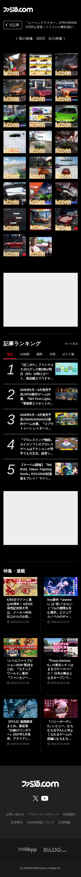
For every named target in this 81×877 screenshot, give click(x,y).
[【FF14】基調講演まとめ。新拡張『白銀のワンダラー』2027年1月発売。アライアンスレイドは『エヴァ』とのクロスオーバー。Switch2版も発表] (20, 708)
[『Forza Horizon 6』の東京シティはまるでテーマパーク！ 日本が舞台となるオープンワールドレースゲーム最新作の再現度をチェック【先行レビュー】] (61, 647)
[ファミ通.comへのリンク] (18, 9)
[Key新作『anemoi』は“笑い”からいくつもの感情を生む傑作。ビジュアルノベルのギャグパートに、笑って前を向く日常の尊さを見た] (61, 586)
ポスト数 (68, 354)
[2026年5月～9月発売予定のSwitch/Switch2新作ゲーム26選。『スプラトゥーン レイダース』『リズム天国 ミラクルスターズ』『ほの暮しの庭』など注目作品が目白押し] (66, 419)
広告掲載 (64, 822)
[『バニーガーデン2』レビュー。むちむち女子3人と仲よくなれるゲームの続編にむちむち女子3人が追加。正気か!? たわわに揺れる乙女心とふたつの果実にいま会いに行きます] (61, 708)
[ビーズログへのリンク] (55, 849)
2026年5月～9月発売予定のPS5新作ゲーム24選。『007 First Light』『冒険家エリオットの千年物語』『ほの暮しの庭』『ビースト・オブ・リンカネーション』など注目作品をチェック (36, 397)
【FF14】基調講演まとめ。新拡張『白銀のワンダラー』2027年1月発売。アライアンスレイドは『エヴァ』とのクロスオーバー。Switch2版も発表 (20, 730)
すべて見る (71, 343)
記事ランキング (22, 343)
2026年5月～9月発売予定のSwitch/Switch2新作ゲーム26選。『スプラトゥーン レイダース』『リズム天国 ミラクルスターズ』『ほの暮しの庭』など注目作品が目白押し (37, 422)
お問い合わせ (15, 814)
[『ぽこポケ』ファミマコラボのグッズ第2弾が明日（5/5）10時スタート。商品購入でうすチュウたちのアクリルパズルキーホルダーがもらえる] (66, 369)
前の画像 (26, 38)
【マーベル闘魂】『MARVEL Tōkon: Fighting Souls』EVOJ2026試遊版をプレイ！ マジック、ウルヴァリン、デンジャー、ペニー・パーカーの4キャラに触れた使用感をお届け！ (36, 472)
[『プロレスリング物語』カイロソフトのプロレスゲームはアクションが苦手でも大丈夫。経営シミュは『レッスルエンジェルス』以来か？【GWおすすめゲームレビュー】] (66, 444)
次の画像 (55, 38)
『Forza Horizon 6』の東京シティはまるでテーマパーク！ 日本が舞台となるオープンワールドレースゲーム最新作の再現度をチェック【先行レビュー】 (60, 669)
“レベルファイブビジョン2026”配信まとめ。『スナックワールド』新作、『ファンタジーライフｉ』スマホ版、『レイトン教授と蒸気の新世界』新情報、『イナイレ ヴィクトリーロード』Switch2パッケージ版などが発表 (20, 669)
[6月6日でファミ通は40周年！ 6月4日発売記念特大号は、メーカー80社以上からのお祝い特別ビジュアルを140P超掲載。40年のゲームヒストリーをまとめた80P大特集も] (20, 586)
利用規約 (69, 814)
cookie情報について (40, 822)
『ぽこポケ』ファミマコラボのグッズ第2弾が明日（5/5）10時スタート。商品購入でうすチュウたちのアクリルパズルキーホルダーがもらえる (36, 372)
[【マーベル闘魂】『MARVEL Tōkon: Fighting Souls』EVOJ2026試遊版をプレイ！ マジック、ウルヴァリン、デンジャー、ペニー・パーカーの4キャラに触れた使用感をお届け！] (66, 469)
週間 (39, 354)
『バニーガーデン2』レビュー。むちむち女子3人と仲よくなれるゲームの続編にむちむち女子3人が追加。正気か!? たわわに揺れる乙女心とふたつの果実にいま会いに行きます (60, 730)
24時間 (24, 354)
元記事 (12, 25)
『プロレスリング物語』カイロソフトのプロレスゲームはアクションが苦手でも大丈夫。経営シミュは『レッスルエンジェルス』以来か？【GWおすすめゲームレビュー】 (36, 447)
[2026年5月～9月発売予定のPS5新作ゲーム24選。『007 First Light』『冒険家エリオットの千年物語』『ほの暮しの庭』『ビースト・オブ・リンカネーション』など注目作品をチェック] (66, 394)
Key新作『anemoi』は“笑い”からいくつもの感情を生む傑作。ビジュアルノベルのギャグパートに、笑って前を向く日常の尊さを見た (59, 608)
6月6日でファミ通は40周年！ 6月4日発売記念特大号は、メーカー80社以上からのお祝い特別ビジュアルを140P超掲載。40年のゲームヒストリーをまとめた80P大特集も (20, 608)
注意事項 (17, 822)
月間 (52, 354)
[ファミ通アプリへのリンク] (27, 849)
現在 (10, 354)
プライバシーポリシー (44, 814)
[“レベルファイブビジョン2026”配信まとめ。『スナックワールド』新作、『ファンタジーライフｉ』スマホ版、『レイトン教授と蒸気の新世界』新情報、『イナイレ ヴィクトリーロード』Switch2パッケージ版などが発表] (20, 647)
